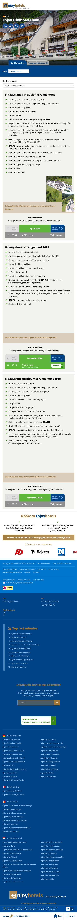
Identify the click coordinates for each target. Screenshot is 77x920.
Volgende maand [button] (57, 228)
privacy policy (50, 910)
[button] (4, 43)
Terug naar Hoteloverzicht (38, 63)
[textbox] (18, 71)
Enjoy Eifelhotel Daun (17, 63)
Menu (70, 916)
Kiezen (56, 365)
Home (58, 916)
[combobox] (18, 71)
